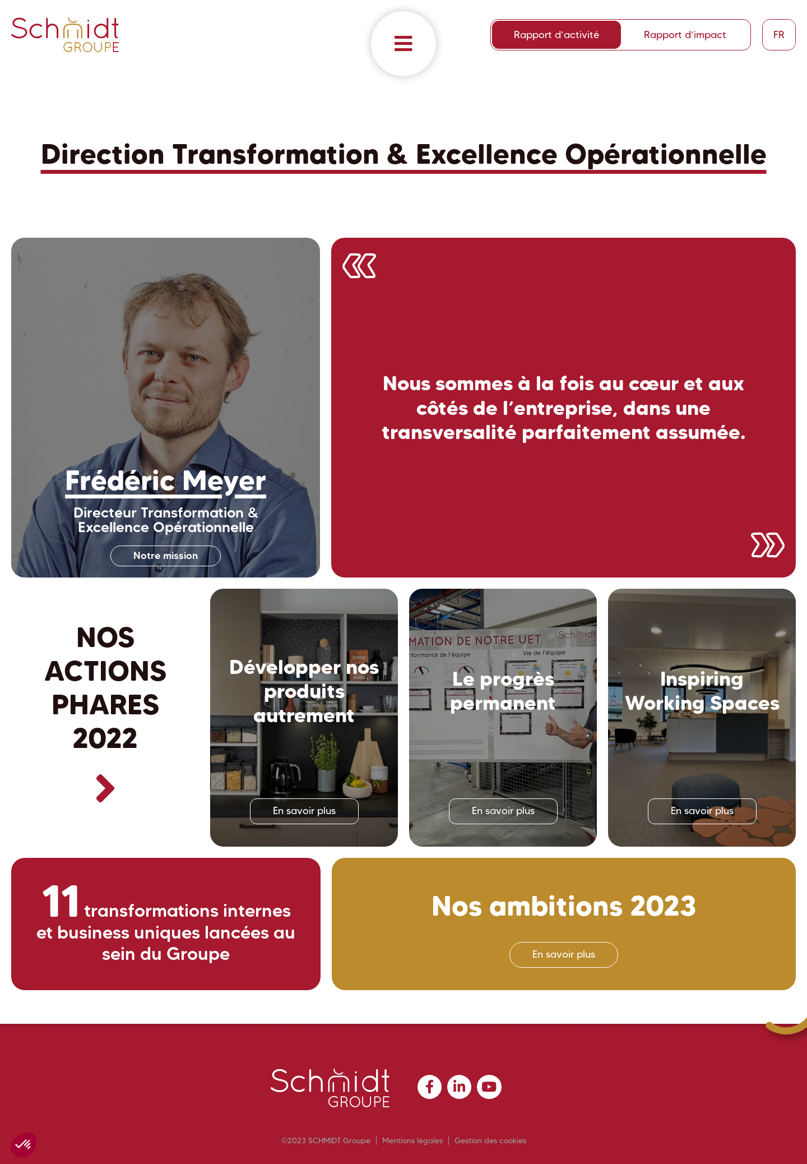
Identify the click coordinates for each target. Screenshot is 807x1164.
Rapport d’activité (556, 35)
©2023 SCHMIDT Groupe (325, 1140)
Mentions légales (412, 1140)
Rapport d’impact (685, 35)
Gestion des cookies (490, 1140)
